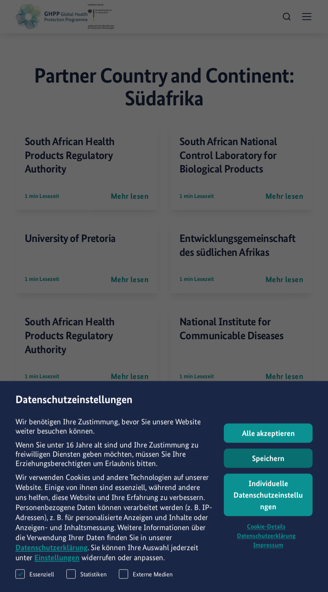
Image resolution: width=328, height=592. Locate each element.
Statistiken (86, 581)
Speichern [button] (268, 465)
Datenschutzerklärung (51, 555)
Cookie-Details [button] (266, 534)
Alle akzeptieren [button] (268, 440)
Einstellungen (56, 565)
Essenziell (34, 581)
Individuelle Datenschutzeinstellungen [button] (268, 502)
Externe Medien (145, 581)
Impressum (268, 552)
